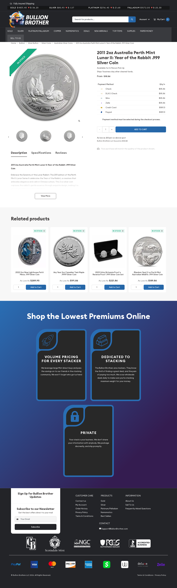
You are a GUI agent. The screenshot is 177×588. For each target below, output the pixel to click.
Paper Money (146, 31)
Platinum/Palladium (38, 31)
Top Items (117, 31)
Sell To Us (129, 505)
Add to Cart (35, 287)
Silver (21, 31)
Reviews (61, 152)
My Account (81, 505)
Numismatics (72, 31)
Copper (57, 31)
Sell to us (15, 38)
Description (19, 152)
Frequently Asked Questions (138, 508)
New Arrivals (101, 31)
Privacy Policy (82, 512)
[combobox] (100, 19)
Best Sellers (106, 516)
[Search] (132, 19)
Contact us (81, 501)
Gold (10, 31)
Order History (81, 508)
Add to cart (140, 129)
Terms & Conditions (84, 516)
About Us (129, 501)
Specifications (41, 152)
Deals (87, 31)
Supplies (131, 31)
